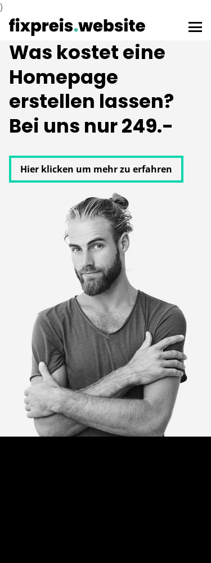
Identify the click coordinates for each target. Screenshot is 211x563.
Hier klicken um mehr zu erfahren (96, 169)
